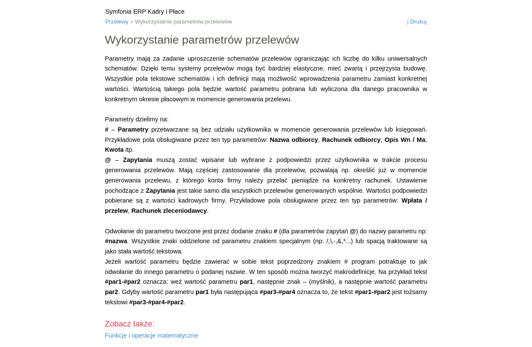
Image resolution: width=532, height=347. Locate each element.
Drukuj (418, 21)
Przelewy (117, 21)
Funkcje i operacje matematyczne (151, 335)
